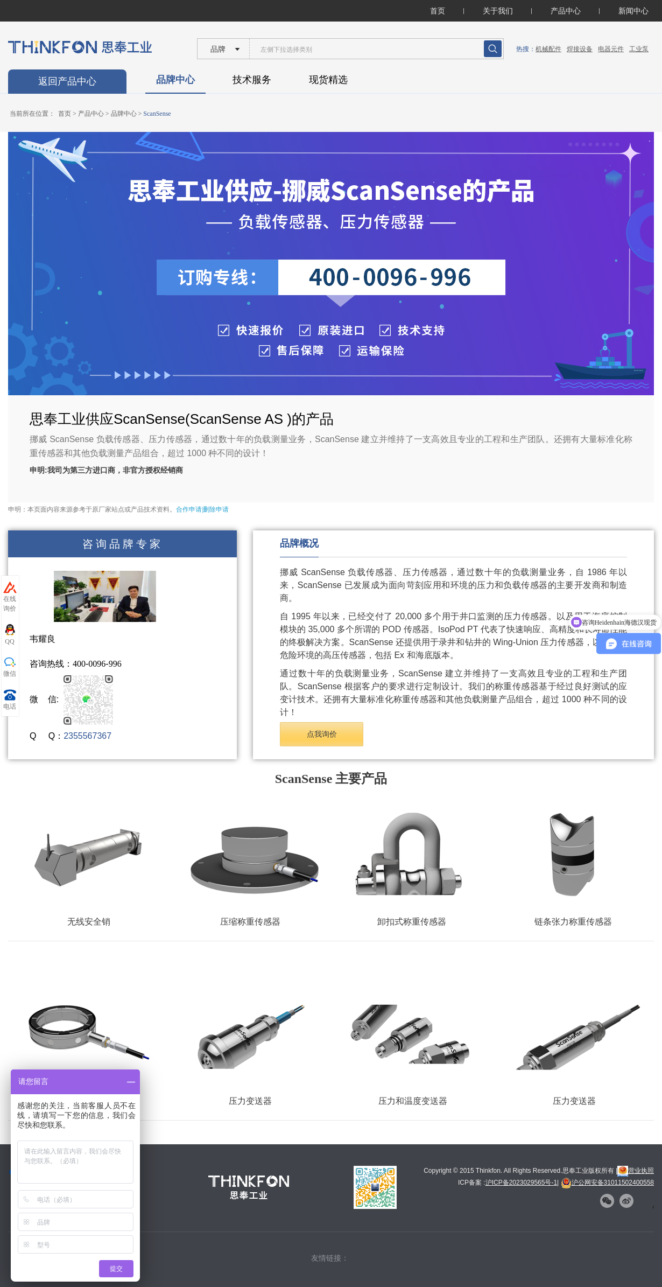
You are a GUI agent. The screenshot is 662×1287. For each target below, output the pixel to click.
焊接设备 (580, 49)
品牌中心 (175, 79)
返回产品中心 (67, 81)
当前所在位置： (32, 113)
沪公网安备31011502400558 (607, 1182)
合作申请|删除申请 (202, 509)
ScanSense (157, 113)
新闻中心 (633, 10)
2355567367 (87, 735)
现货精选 (328, 79)
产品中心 (566, 10)
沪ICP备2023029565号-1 (521, 1182)
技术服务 (252, 79)
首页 (437, 10)
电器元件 (611, 49)
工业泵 (639, 49)
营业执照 (635, 1170)
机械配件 (548, 49)
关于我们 (498, 10)
